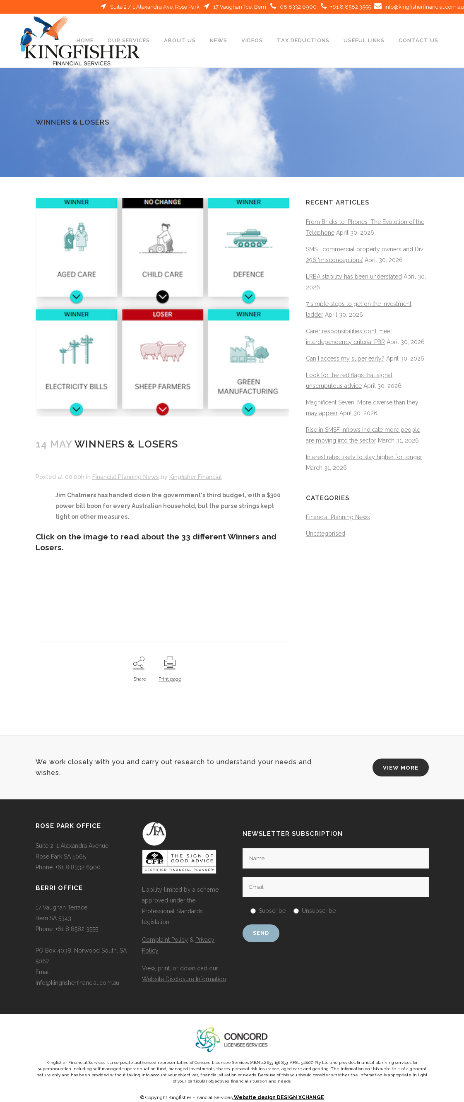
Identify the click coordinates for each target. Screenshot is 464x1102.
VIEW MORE (400, 767)
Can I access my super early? (345, 358)
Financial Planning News (125, 477)
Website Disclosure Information (184, 979)
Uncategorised (325, 533)
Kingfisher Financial (195, 477)
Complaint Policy (165, 939)
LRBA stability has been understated (354, 276)
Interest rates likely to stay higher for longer (364, 457)
